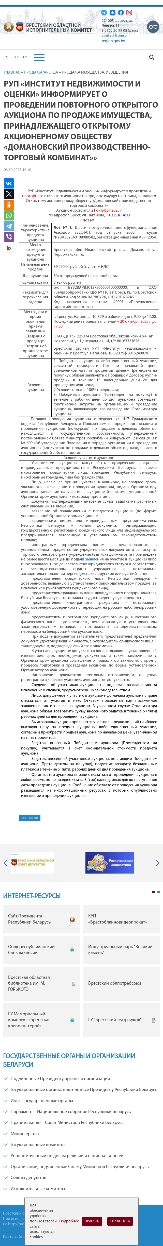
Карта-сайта (14, 1237)
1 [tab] (153, 892)
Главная (12, 73)
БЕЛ (16, 57)
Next (156, 863)
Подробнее (69, 1221)
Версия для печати (9, 248)
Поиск (151, 57)
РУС (6, 57)
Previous (7, 863)
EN (25, 57)
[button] (35, 57)
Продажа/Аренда (41, 73)
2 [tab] (158, 892)
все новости (30, 818)
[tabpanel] (81, 972)
